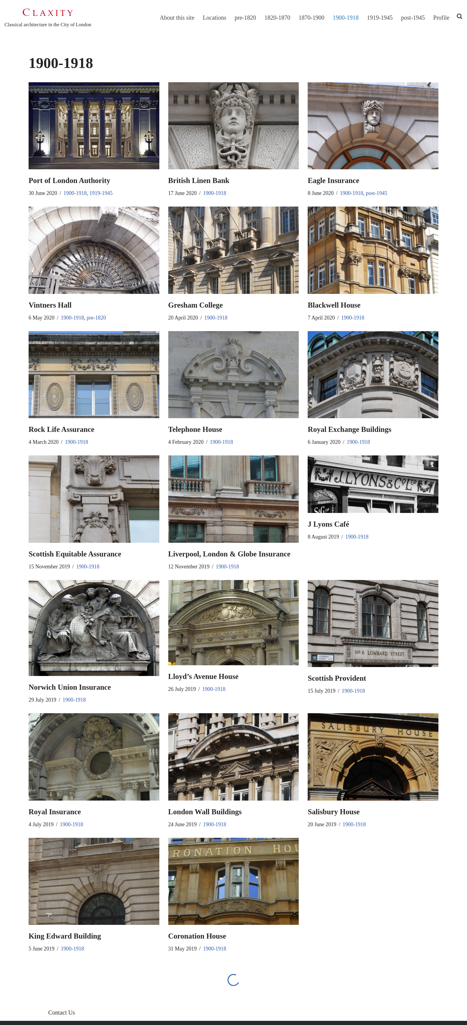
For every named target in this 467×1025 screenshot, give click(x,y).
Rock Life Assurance (61, 429)
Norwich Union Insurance (70, 687)
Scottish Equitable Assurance (75, 554)
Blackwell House (334, 305)
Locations (214, 17)
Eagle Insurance (333, 180)
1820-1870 (277, 17)
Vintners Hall (50, 305)
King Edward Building (65, 936)
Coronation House (197, 936)
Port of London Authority (69, 180)
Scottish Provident (337, 678)
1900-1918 (346, 17)
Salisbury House (333, 812)
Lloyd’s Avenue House (203, 676)
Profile (441, 17)
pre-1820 (245, 17)
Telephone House (195, 429)
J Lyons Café (328, 524)
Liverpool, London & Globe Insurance (229, 554)
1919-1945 (380, 17)
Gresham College (195, 305)
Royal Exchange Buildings (349, 429)
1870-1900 (312, 17)
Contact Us (61, 1012)
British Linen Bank (199, 180)
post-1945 (413, 17)
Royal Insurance (55, 812)
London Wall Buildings (205, 812)
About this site (177, 17)
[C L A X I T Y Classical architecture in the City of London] (47, 17)
